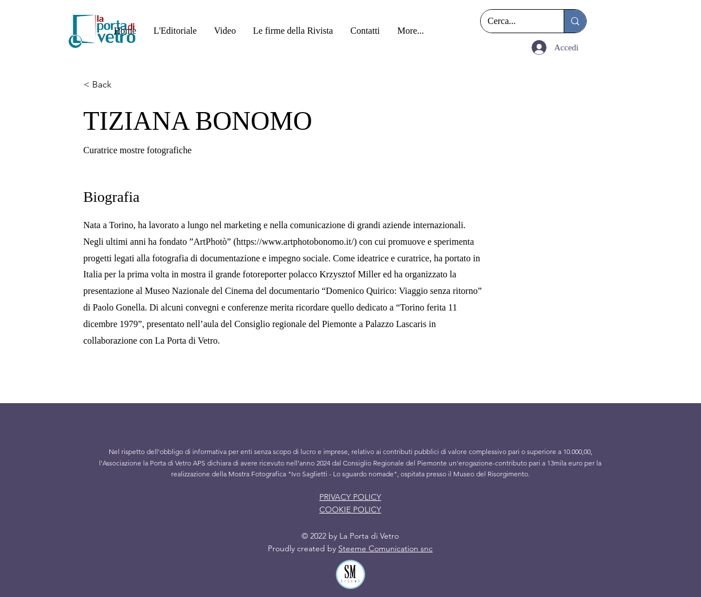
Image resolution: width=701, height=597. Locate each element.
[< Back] (124, 85)
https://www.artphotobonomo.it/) (296, 241)
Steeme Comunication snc (385, 548)
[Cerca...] (514, 21)
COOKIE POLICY (350, 509)
